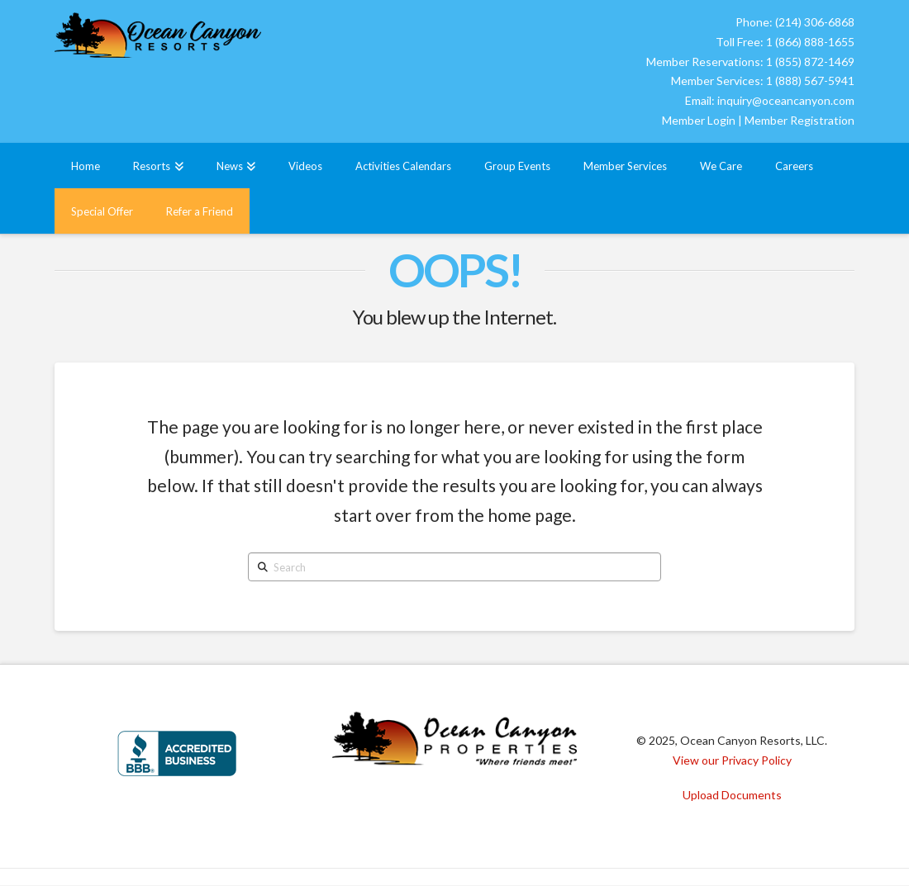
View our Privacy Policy (732, 760)
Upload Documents (732, 795)
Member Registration (799, 120)
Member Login (698, 120)
